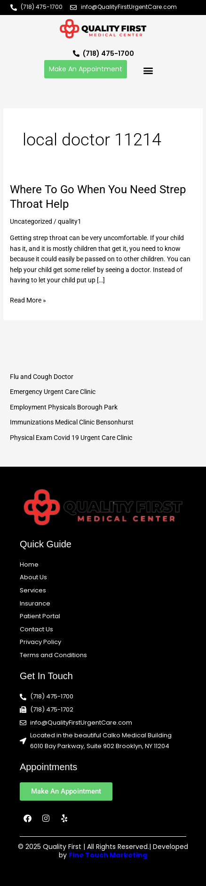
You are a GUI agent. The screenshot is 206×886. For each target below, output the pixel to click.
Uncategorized (31, 221)
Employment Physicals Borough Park (64, 407)
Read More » (28, 299)
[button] (148, 70)
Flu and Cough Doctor (41, 376)
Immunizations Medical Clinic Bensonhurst (72, 422)
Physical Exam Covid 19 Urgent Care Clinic (71, 437)
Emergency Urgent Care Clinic (52, 391)
